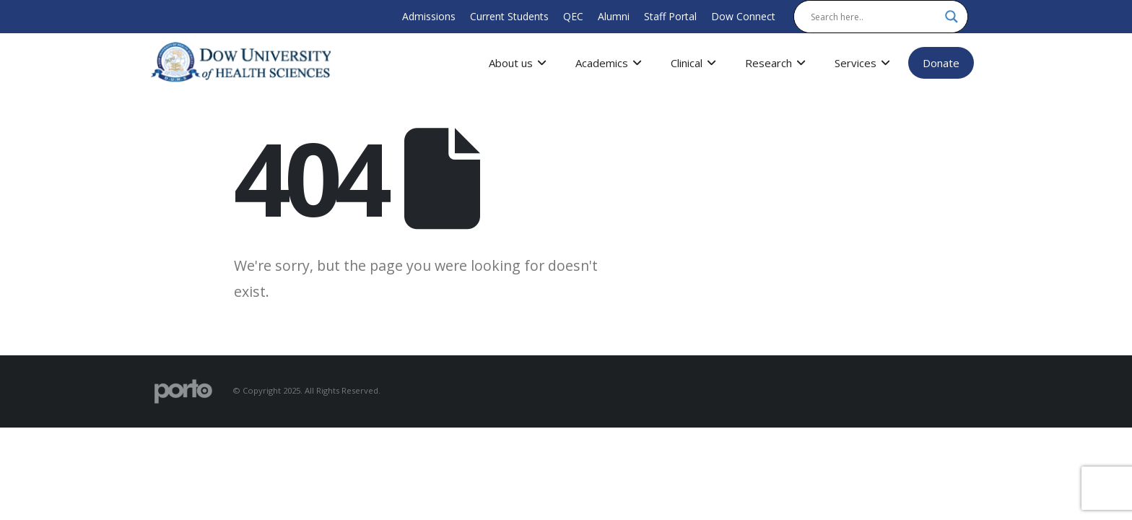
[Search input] (874, 16)
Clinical (693, 63)
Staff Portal (670, 16)
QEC (573, 16)
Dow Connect (743, 16)
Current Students (509, 16)
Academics (608, 63)
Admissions (429, 16)
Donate (941, 63)
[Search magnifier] (951, 16)
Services (862, 63)
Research (775, 63)
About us (518, 63)
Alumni (614, 16)
